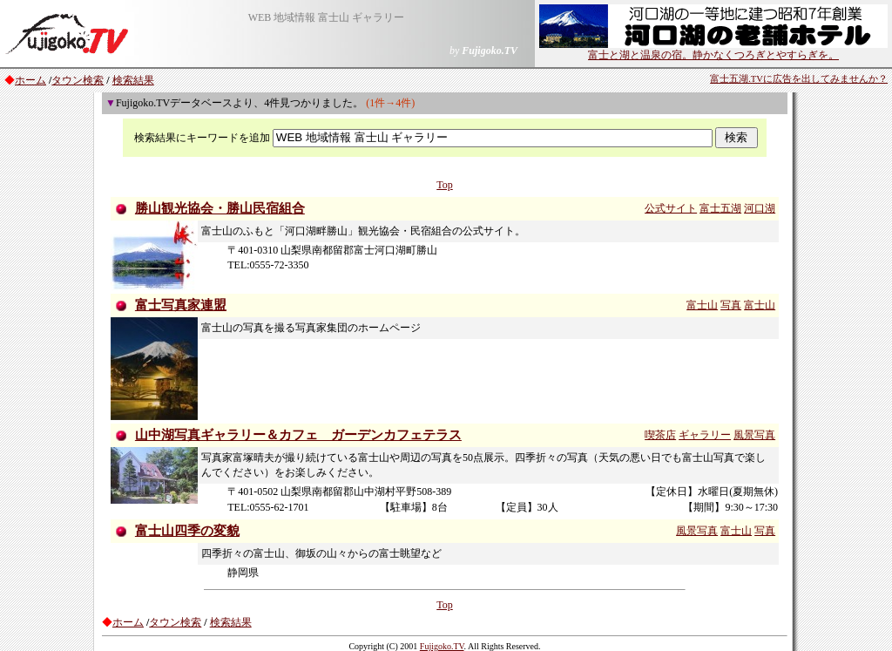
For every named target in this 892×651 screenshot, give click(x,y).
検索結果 (133, 80)
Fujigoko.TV (442, 646)
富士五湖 (720, 208)
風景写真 (754, 435)
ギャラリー (705, 435)
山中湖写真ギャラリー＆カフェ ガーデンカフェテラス (298, 435)
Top (444, 185)
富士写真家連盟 (180, 305)
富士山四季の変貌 (187, 531)
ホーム (30, 80)
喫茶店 (660, 435)
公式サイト (671, 208)
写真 (730, 305)
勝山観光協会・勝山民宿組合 (220, 208)
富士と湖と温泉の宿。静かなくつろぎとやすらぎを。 (713, 49)
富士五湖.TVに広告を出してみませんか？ (799, 79)
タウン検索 (77, 80)
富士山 (702, 305)
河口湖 (759, 208)
